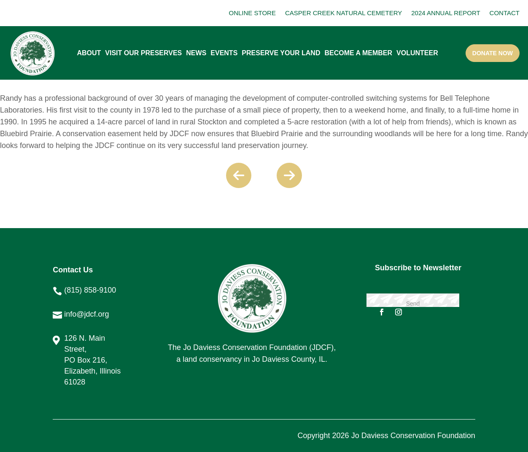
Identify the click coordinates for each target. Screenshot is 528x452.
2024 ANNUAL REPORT (445, 12)
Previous (238, 175)
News (196, 52)
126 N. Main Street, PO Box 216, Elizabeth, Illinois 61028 (92, 360)
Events (223, 52)
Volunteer (417, 52)
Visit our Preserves (143, 52)
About (89, 52)
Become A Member (358, 52)
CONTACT (505, 12)
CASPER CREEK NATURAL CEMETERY (343, 12)
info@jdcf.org (86, 314)
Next (289, 175)
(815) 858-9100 (90, 290)
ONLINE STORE (252, 12)
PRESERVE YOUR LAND (281, 52)
